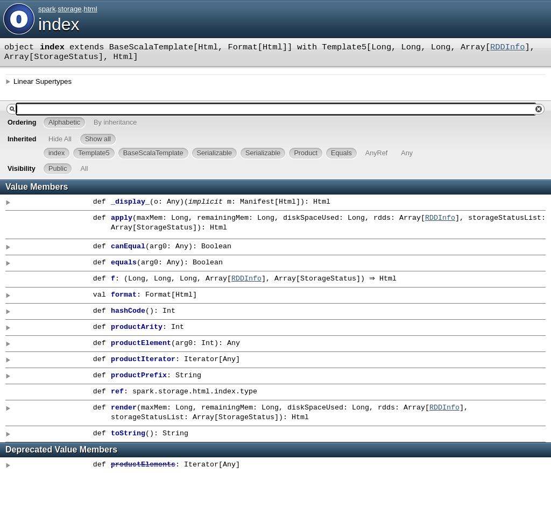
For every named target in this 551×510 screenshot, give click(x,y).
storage (69, 9)
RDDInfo (507, 47)
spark (47, 9)
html (90, 9)
